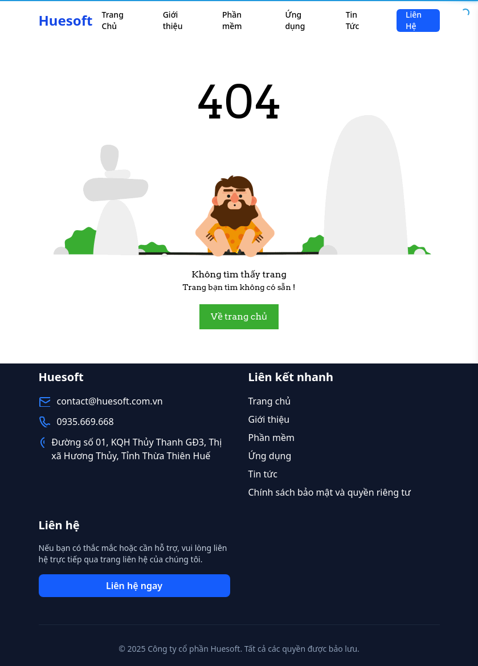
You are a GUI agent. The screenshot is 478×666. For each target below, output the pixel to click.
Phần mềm (232, 20)
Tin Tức (352, 20)
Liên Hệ (414, 20)
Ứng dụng (295, 20)
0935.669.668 (85, 421)
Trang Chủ (113, 20)
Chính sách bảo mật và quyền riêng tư (329, 492)
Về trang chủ (239, 316)
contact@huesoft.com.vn (110, 401)
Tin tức (262, 474)
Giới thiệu (173, 20)
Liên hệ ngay (134, 585)
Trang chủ (269, 401)
